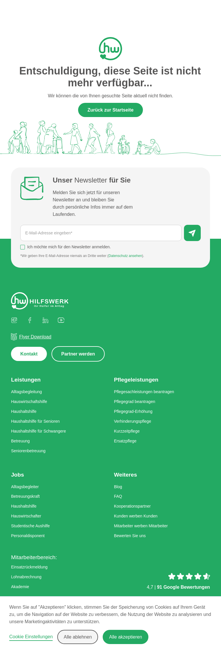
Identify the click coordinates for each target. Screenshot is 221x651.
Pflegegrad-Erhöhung (133, 411)
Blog (118, 486)
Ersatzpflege (125, 441)
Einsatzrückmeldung (29, 567)
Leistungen (25, 380)
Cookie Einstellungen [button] (31, 636)
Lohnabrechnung (26, 577)
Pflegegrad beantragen (134, 402)
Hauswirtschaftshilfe (29, 402)
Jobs (17, 475)
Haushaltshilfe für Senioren (35, 421)
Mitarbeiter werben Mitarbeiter (141, 526)
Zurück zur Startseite (110, 109)
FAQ (118, 496)
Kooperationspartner (132, 506)
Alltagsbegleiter (25, 486)
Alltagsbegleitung (26, 392)
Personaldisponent (28, 535)
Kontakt (29, 354)
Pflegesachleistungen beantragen (144, 392)
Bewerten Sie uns (130, 535)
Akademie (20, 586)
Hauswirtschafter (26, 516)
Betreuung (20, 441)
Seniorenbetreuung (28, 450)
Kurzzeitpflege (127, 431)
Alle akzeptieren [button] (125, 636)
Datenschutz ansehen (125, 256)
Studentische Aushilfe (30, 526)
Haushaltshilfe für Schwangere (38, 431)
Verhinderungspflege (132, 421)
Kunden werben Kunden (135, 516)
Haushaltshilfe (23, 411)
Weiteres (125, 475)
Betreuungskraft (25, 496)
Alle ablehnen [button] (78, 636)
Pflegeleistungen (136, 380)
